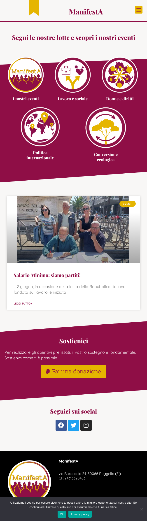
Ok (62, 514)
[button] (138, 10)
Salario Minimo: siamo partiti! (47, 275)
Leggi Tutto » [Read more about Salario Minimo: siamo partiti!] (23, 303)
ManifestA (86, 11)
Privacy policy (80, 514)
